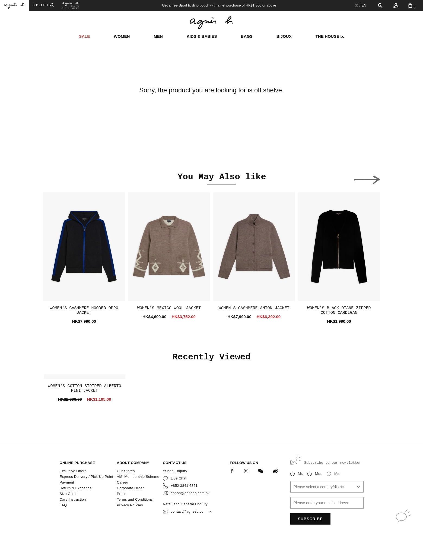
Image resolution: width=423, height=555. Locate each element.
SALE (84, 36)
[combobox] (327, 487)
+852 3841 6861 (184, 486)
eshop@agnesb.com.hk (190, 493)
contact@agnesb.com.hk (191, 511)
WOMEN (122, 36)
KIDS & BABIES (202, 36)
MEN (158, 36)
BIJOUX (284, 36)
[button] (56, 178)
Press (121, 494)
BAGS (247, 36)
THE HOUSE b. (330, 36)
